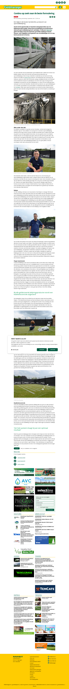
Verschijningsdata (34, 679)
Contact (31, 663)
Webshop (32, 660)
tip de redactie (21, 464)
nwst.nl (34, 686)
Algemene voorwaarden (35, 671)
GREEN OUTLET (40, 514)
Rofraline (18, 87)
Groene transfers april (47, 597)
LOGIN (16, 448)
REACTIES (17, 452)
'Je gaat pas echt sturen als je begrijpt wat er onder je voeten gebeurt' (48, 620)
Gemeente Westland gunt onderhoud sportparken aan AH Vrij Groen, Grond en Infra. (44, 571)
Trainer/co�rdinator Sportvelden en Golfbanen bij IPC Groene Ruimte (27, 527)
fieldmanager (53, 663)
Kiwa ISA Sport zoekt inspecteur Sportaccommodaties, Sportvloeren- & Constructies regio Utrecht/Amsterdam (27, 534)
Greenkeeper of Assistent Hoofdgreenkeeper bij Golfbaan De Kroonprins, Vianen (26, 540)
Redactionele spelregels (35, 669)
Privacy (31, 674)
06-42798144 (53, 661)
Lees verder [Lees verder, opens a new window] (20, 346)
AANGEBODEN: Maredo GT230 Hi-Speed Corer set (44, 523)
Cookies (31, 676)
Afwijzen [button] (41, 349)
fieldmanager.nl (7, 684)
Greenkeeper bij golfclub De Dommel (27, 517)
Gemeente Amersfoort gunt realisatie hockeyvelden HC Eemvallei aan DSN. (44, 581)
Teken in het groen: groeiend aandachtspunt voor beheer (48, 602)
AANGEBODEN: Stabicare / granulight (43, 516)
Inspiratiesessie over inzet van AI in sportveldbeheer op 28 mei (27, 564)
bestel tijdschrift (21, 461)
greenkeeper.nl (15, 684)
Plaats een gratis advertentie (42, 533)
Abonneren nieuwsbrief (35, 666)
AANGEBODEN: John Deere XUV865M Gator (44, 526)
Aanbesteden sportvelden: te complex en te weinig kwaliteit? (48, 615)
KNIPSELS (17, 595)
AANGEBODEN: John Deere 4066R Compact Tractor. (44, 530)
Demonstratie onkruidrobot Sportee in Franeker (27, 559)
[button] (14, 349)
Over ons (32, 658)
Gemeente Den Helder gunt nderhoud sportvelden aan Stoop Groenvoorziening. (44, 566)
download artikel (21, 457)
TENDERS (38, 556)
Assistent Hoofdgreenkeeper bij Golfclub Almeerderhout (27, 521)
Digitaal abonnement (34, 664)
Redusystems (28, 77)
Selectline (49, 30)
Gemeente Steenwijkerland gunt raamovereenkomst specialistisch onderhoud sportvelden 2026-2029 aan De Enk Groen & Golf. (44, 560)
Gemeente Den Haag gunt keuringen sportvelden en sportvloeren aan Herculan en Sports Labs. (44, 576)
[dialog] (34, 344)
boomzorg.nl (32, 684)
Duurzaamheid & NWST (35, 661)
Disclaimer (32, 673)
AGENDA (16, 556)
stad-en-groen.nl (24, 684)
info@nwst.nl (52, 656)
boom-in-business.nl (51, 684)
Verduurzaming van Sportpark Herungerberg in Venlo (21, 598)
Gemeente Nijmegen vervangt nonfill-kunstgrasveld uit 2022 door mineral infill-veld (48, 608)
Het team (32, 668)
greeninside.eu (60, 684)
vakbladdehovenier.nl (41, 684)
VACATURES (17, 514)
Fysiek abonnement (34, 656)
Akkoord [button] (52, 349)
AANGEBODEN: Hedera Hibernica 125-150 (44, 519)
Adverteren (32, 677)
